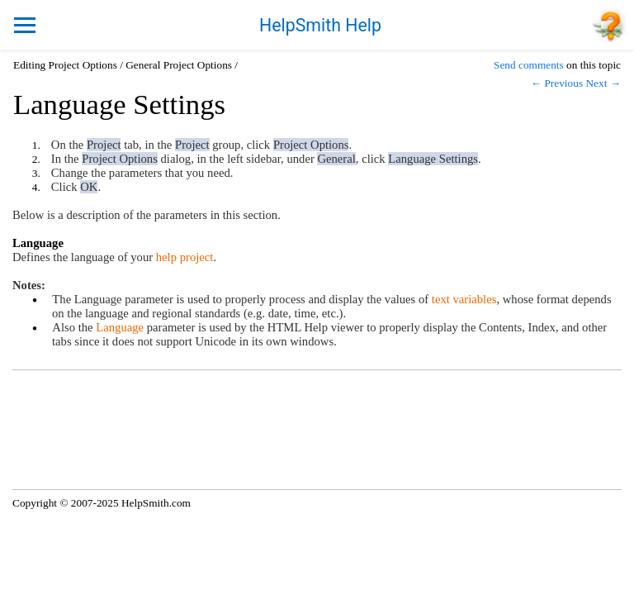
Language (120, 327)
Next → (603, 83)
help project (185, 257)
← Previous (557, 83)
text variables (464, 299)
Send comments (529, 65)
